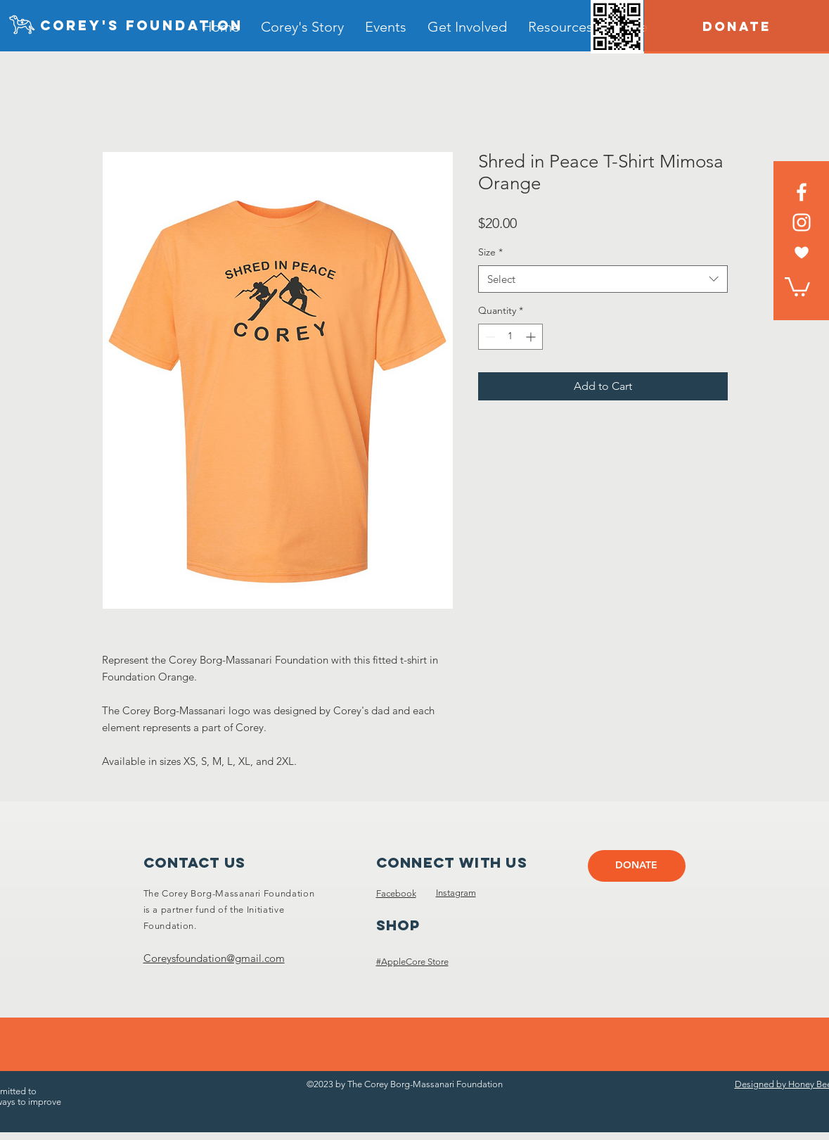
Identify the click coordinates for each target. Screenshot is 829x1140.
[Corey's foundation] (141, 26)
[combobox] (603, 279)
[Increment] (532, 336)
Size (490, 252)
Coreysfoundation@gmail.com (214, 958)
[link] (797, 285)
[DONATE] (736, 26)
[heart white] (802, 253)
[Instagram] (802, 222)
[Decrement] (489, 336)
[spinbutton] (510, 336)
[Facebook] (802, 192)
